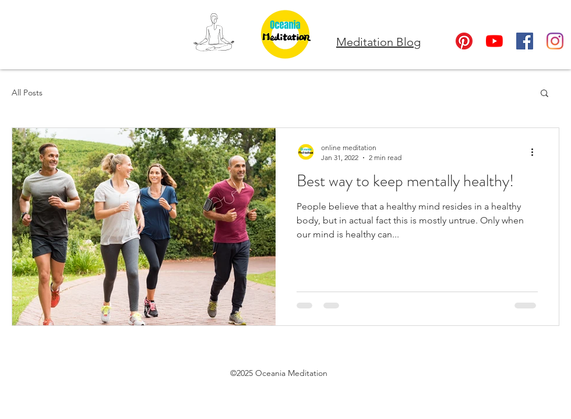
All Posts (27, 92)
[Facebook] (524, 41)
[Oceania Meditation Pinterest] (464, 41)
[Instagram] (555, 41)
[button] (544, 94)
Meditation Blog (378, 42)
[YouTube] (494, 41)
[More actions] (536, 152)
